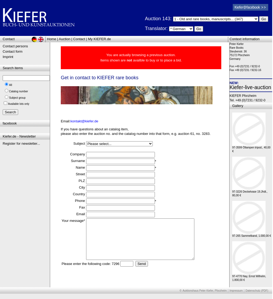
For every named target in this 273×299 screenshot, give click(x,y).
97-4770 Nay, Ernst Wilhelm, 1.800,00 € (249, 276)
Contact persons (15, 46)
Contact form (12, 51)
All (10, 85)
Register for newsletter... (21, 144)
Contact (79, 39)
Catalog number (18, 91)
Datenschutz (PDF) (257, 290)
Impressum (236, 290)
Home (51, 39)
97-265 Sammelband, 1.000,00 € (251, 234)
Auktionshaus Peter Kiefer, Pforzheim (205, 290)
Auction (64, 39)
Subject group (17, 97)
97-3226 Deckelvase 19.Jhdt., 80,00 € (249, 192)
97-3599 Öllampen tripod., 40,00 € (251, 148)
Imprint (8, 57)
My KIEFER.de (99, 39)
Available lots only (18, 103)
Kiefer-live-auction (250, 87)
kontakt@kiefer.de (84, 121)
